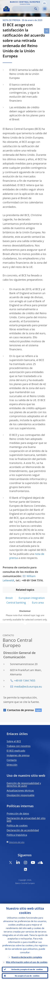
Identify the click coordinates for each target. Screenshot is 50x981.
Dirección (12, 764)
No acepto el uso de (27, 975)
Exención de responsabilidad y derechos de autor (24, 784)
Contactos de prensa (20, 710)
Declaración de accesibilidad (23, 830)
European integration (32, 598)
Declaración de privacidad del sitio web (26, 819)
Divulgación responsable (20, 795)
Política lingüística (17, 834)
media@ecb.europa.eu (28, 686)
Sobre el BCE (14, 741)
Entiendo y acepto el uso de (27, 969)
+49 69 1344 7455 (24, 680)
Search (35, 8)
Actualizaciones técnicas (20, 790)
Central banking (16, 602)
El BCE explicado (16, 750)
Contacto (12, 760)
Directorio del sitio (16, 842)
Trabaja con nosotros (19, 746)
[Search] (23, 8)
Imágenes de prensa (18, 755)
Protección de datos (18, 813)
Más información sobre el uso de (26, 962)
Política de (17, 825)
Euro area (38, 602)
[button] (45, 3)
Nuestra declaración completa (26, 957)
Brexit (9, 598)
